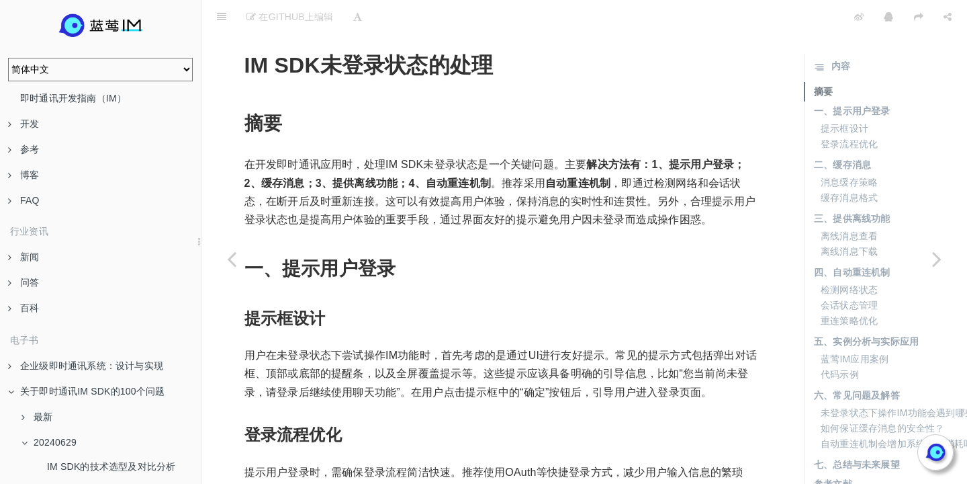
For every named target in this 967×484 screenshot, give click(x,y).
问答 (23, 282)
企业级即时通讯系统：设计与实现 (85, 365)
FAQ (24, 200)
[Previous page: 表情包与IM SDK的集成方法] (231, 259)
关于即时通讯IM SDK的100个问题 (86, 391)
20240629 (49, 442)
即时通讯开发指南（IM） (73, 98)
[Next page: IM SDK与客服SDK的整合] (937, 259)
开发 (23, 123)
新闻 (23, 256)
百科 (23, 307)
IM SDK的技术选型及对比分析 (111, 466)
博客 (23, 174)
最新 (36, 416)
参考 (23, 149)
